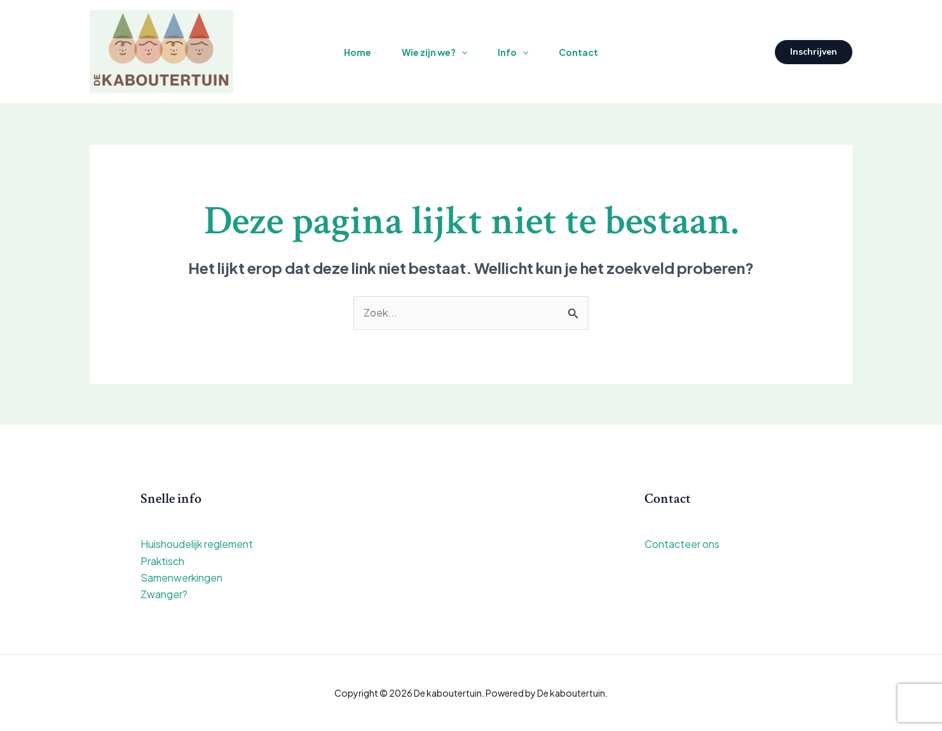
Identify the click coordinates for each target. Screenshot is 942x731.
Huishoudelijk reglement (196, 543)
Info (513, 52)
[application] (461, 52)
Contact (578, 52)
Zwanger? (164, 594)
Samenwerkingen (181, 577)
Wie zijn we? (434, 52)
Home (357, 52)
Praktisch (162, 561)
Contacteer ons (682, 543)
